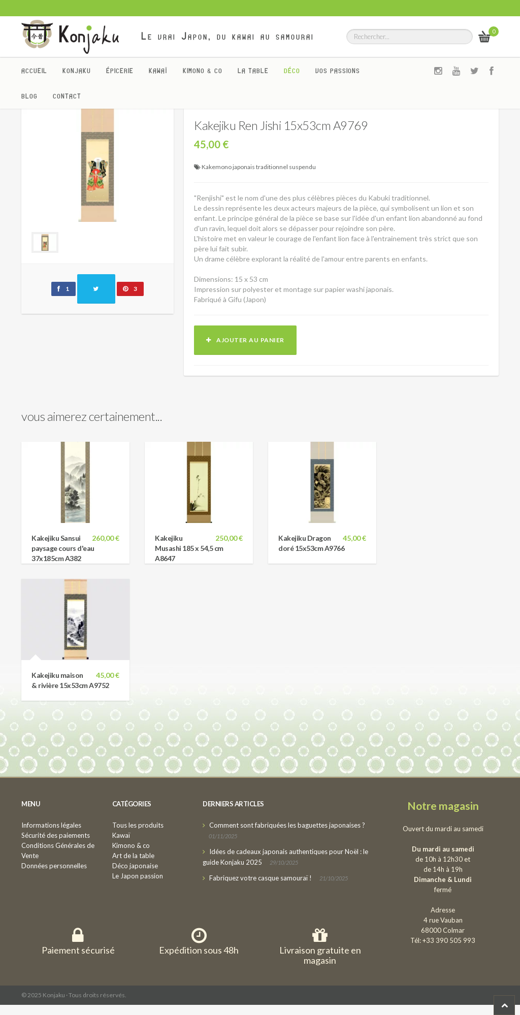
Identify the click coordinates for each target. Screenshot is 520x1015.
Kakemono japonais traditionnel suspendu (259, 167)
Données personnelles (54, 866)
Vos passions (337, 71)
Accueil (34, 71)
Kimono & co (202, 71)
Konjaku (76, 71)
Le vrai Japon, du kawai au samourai (227, 36)
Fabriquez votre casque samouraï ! (260, 878)
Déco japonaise (135, 866)
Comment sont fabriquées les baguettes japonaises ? (287, 825)
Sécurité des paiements (55, 835)
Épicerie (120, 71)
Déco (292, 71)
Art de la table (133, 856)
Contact (67, 96)
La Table (253, 71)
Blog (29, 96)
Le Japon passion (137, 876)
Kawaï (158, 71)
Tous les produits (138, 825)
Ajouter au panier (245, 340)
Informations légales (51, 825)
